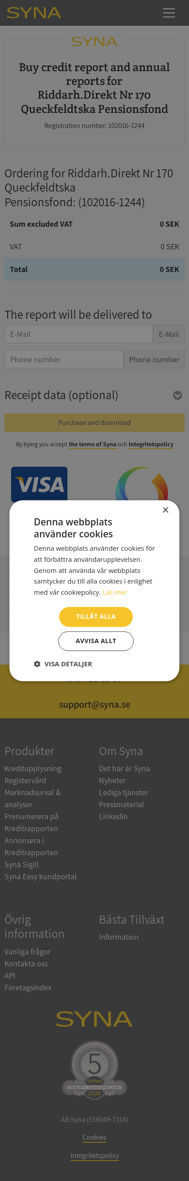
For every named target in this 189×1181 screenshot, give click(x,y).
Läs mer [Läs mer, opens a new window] (114, 592)
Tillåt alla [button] (96, 616)
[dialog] (94, 590)
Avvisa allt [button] (96, 641)
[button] (63, 664)
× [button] (165, 510)
